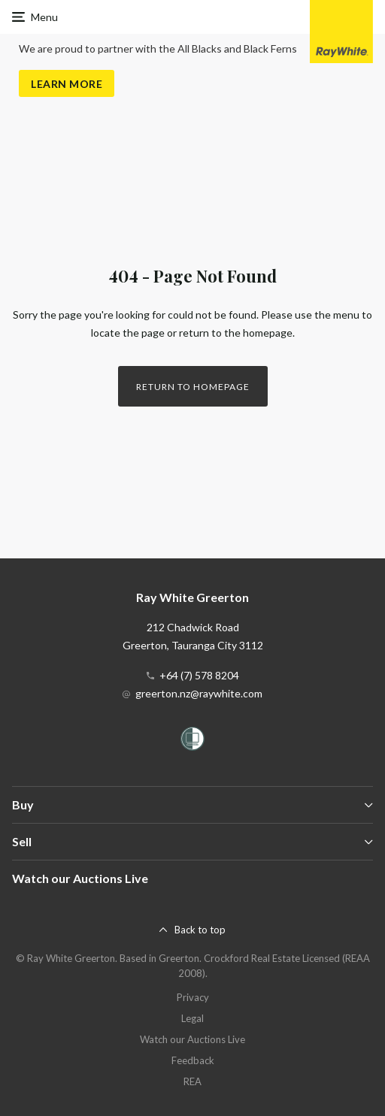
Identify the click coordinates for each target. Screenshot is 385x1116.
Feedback (192, 1060)
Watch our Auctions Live (80, 878)
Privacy (193, 997)
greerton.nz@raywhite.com (198, 693)
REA (192, 1081)
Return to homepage (193, 386)
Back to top (200, 930)
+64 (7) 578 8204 (199, 675)
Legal (192, 1018)
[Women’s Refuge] (192, 741)
